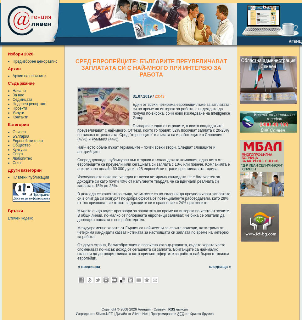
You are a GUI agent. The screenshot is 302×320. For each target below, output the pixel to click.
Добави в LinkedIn (130, 280)
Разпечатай (155, 280)
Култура (20, 149)
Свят (17, 163)
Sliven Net (140, 314)
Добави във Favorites (146, 280)
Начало (19, 91)
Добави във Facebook (81, 280)
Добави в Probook (106, 280)
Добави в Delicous (122, 280)
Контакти (20, 117)
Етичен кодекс (20, 218)
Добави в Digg (114, 280)
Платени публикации (31, 177)
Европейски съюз (28, 141)
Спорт (18, 154)
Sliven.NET (104, 314)
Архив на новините (29, 76)
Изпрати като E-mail (138, 280)
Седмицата (22, 99)
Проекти (20, 108)
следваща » (220, 267)
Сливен (19, 132)
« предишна (89, 267)
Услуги (18, 113)
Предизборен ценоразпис (35, 61)
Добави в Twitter (97, 280)
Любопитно (22, 158)
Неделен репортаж (29, 104)
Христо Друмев (202, 314)
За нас (18, 95)
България (21, 136)
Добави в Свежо (89, 280)
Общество (22, 145)
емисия (178, 309)
